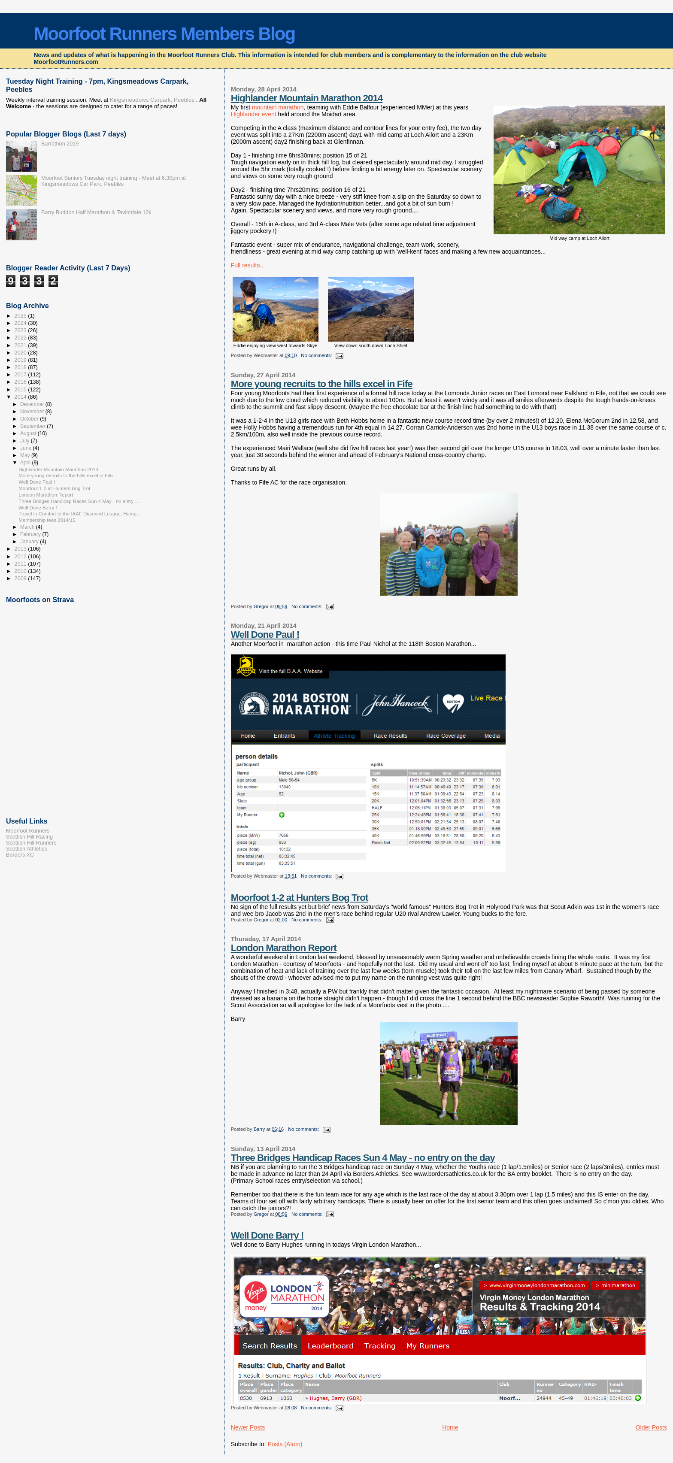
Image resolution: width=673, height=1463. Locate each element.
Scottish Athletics (26, 849)
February (31, 534)
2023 (21, 330)
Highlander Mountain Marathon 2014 (307, 98)
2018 (21, 367)
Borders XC (20, 855)
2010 (21, 571)
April (26, 463)
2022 (21, 338)
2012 (21, 557)
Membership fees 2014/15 (46, 520)
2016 (21, 382)
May (25, 455)
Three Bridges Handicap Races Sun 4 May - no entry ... (78, 501)
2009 (21, 579)
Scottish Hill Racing (29, 837)
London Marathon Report (283, 947)
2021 (21, 345)
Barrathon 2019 (60, 144)
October (30, 419)
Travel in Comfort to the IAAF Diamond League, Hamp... (79, 513)
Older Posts (651, 1427)
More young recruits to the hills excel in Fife (321, 384)
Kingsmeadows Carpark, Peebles (151, 100)
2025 (21, 316)
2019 (21, 360)
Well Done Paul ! (265, 634)
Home (450, 1427)
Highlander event (253, 114)
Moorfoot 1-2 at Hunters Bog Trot (299, 897)
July (25, 441)
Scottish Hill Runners (31, 843)
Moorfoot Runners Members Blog (164, 34)
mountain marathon (277, 107)
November (32, 412)
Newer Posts (248, 1427)
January (30, 542)
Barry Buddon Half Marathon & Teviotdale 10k (96, 212)
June (26, 448)
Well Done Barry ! (267, 1235)
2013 (21, 549)
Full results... (248, 265)
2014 (21, 397)
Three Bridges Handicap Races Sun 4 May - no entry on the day (363, 1157)
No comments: (317, 355)
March (28, 527)
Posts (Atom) (284, 1444)
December (32, 404)
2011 (21, 564)
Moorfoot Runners (27, 831)
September (33, 426)
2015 (21, 390)
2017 (21, 375)
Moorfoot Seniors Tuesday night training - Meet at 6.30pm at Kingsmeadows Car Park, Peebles (113, 181)
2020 (21, 353)
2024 (21, 323)
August (29, 433)
